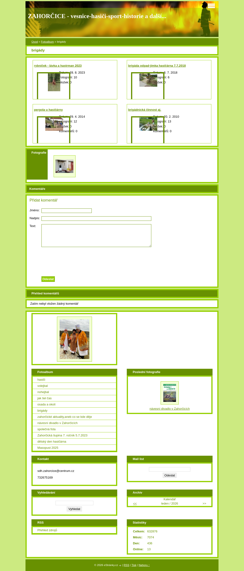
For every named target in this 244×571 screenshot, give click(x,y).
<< (135, 503)
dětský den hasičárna (51, 441)
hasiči (41, 379)
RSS (126, 565)
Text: (33, 226)
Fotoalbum (47, 41)
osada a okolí (46, 404)
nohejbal (43, 392)
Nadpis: (35, 218)
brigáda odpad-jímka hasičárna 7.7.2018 (157, 65)
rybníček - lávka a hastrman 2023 (58, 65)
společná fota (46, 429)
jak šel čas (44, 398)
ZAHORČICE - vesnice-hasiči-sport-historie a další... (97, 16)
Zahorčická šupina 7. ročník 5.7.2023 (62, 435)
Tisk (134, 565)
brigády (42, 410)
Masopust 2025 (47, 448)
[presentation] (122, 260)
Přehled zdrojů (47, 530)
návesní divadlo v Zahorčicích (57, 423)
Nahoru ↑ (144, 565)
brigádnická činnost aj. (144, 109)
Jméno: (35, 210)
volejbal (42, 386)
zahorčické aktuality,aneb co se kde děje (64, 417)
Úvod (34, 41)
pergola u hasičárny (48, 109)
